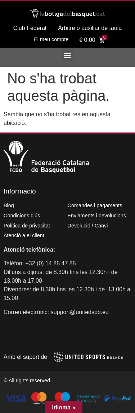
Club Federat (30, 28)
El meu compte (51, 39)
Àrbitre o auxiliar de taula (90, 28)
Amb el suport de (25, 357)
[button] (67, 55)
